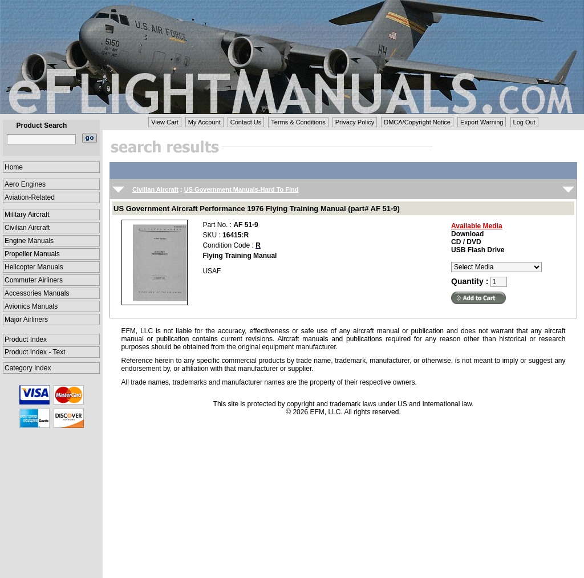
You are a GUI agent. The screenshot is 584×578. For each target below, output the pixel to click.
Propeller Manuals (32, 254)
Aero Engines (25, 184)
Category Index (28, 368)
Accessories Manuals (37, 293)
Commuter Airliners (34, 280)
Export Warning (481, 122)
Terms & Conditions (298, 122)
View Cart (164, 122)
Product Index (26, 339)
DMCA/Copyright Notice (417, 122)
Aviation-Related (30, 197)
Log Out (524, 122)
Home (14, 167)
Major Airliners (26, 320)
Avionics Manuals (31, 306)
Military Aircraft (27, 215)
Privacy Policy (354, 122)
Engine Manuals (29, 241)
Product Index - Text (35, 352)
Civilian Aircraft (27, 228)
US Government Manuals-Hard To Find (241, 189)
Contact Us (245, 122)
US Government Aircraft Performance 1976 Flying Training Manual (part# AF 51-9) (256, 208)
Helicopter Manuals (34, 267)
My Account (204, 122)
